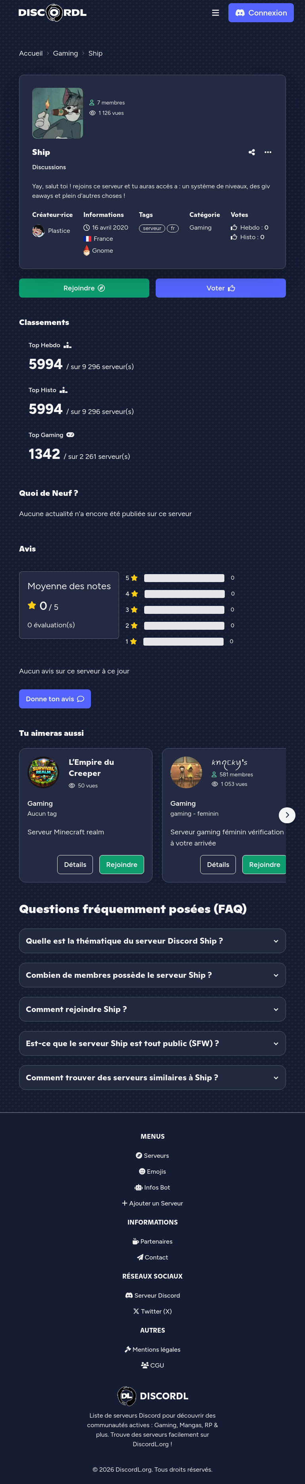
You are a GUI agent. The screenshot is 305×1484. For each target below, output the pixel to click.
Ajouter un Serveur (156, 1203)
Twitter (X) (156, 1311)
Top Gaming (51, 435)
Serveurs (156, 1155)
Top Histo (48, 390)
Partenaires (157, 1241)
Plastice (59, 230)
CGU (157, 1365)
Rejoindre (84, 288)
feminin (207, 813)
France (98, 238)
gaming (181, 813)
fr (173, 228)
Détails (75, 864)
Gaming (200, 227)
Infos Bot (157, 1187)
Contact (156, 1257)
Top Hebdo (50, 345)
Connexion (261, 12)
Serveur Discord (157, 1295)
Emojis (156, 1171)
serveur (152, 228)
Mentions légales (156, 1349)
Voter (221, 288)
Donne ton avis (55, 699)
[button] (215, 12)
